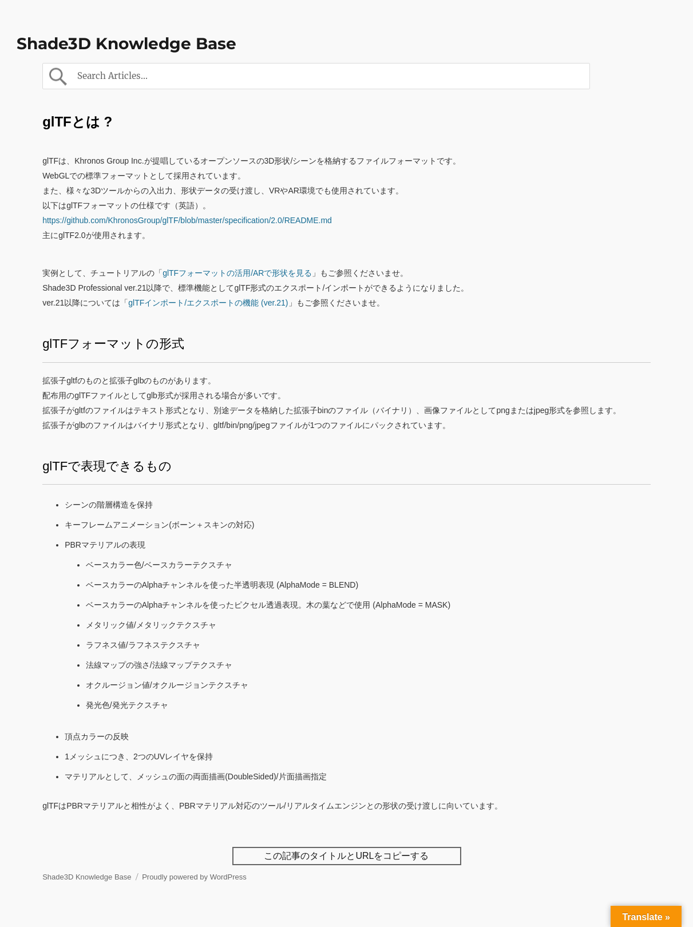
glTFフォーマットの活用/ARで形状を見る (237, 273)
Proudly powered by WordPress (194, 877)
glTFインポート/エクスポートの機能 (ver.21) (208, 302)
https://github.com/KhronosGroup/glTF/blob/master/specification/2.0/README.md (187, 220)
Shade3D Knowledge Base (126, 43)
